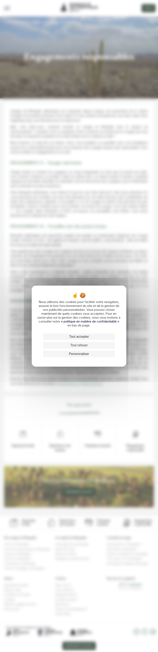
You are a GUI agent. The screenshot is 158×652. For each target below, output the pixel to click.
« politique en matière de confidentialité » (90, 321)
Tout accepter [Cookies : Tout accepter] (79, 336)
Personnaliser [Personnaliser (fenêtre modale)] (79, 354)
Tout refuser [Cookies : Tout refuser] (79, 345)
